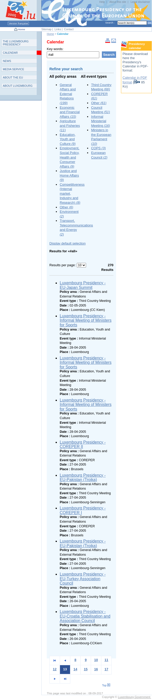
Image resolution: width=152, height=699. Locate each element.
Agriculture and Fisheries (70, 125)
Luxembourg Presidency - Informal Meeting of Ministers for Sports (85, 320)
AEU (13, 77)
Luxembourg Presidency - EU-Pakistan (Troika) (83, 477)
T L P (16, 43)
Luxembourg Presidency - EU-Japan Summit (83, 285)
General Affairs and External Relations (68, 94)
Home (21, 29)
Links (58, 29)
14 (75, 669)
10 (96, 660)
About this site (117, 2)
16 (96, 669)
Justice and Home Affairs (69, 175)
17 (106, 669)
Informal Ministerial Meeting (100, 121)
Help (102, 2)
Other (66, 207)
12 (54, 669)
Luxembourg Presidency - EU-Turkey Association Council (83, 578)
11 (106, 660)
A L (18, 85)
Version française (18, 23)
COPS (98, 148)
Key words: (55, 49)
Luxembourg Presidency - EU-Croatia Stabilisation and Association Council (85, 616)
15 (85, 669)
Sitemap (46, 29)
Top (106, 685)
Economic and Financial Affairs (70, 112)
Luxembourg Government (134, 696)
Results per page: (63, 265)
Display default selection (67, 243)
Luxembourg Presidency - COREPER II (83, 444)
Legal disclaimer (140, 2)
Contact (69, 29)
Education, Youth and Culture (67, 139)
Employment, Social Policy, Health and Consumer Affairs (69, 157)
